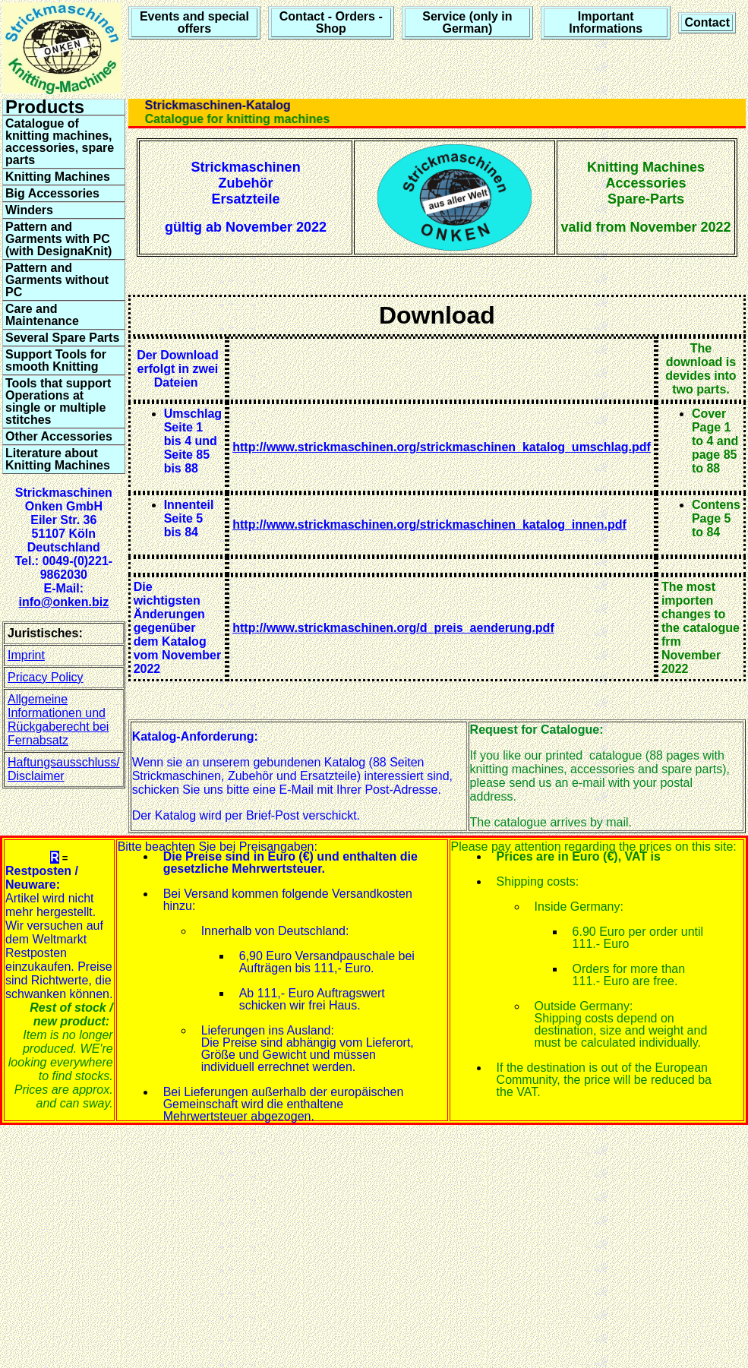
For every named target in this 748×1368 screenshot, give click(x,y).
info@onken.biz (63, 602)
